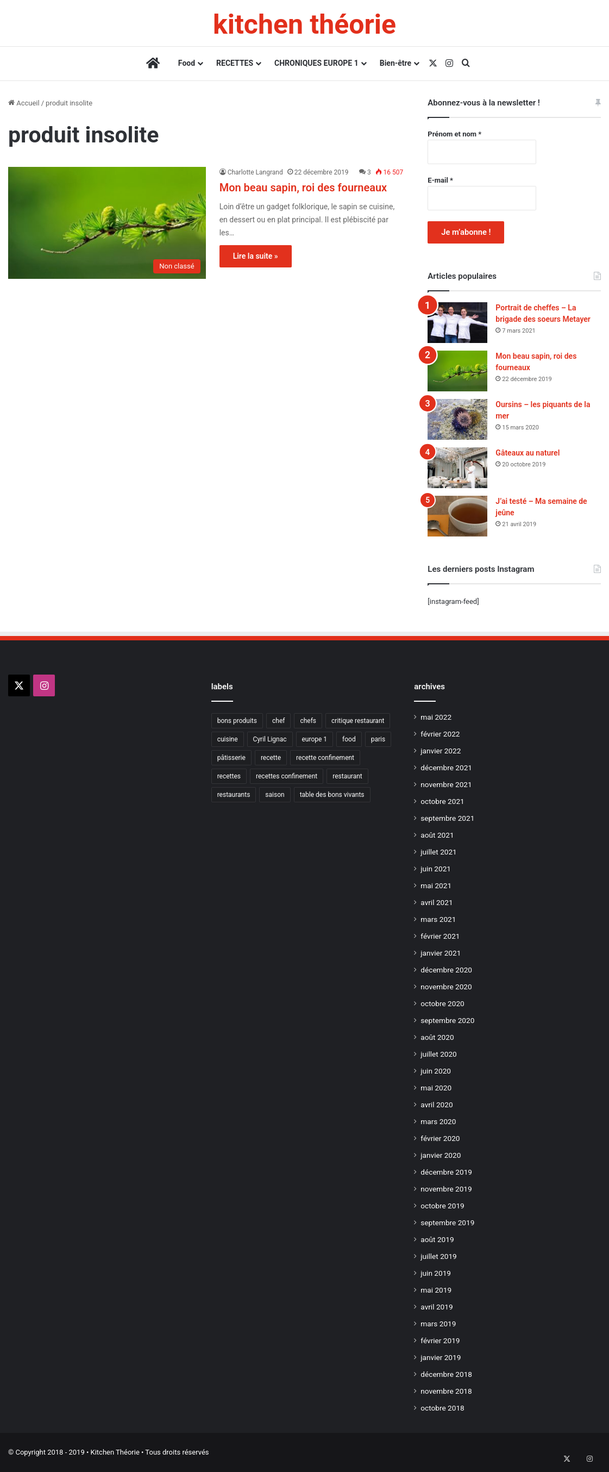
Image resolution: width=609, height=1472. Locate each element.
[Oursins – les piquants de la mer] (457, 419)
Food (186, 63)
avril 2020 (436, 1104)
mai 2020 (435, 1087)
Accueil (24, 103)
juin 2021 (435, 868)
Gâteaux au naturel (527, 452)
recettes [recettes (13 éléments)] (229, 776)
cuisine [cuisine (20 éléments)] (227, 739)
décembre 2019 (446, 1172)
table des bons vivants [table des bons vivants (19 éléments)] (332, 795)
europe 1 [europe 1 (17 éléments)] (315, 739)
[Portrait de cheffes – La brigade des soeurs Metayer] (457, 322)
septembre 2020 (447, 1020)
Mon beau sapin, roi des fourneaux (303, 187)
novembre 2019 (446, 1188)
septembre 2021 (447, 818)
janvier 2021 (440, 953)
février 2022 (440, 733)
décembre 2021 (446, 767)
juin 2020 (435, 1070)
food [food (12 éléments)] (349, 739)
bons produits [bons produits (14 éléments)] (237, 721)
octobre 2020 (442, 1003)
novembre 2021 (446, 784)
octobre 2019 (442, 1205)
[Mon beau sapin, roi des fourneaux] (107, 222)
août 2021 (437, 835)
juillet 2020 (438, 1054)
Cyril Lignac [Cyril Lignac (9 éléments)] (270, 739)
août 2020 (437, 1037)
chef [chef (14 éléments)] (278, 721)
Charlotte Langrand (255, 172)
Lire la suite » (255, 256)
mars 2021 (438, 919)
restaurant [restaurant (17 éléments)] (347, 776)
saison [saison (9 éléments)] (274, 795)
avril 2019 (436, 1306)
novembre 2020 (446, 986)
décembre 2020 (446, 969)
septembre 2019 (447, 1222)
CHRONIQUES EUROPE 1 (316, 63)
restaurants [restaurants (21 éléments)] (233, 795)
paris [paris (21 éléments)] (378, 739)
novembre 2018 (446, 1391)
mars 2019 (438, 1323)
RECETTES (234, 63)
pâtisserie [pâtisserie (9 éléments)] (231, 758)
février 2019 (440, 1340)
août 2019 (437, 1239)
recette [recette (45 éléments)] (271, 758)
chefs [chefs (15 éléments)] (308, 721)
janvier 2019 (440, 1357)
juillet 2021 (438, 851)
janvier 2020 (440, 1155)
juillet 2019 (438, 1256)
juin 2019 (435, 1273)
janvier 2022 (440, 750)
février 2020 (440, 1138)
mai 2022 (435, 717)
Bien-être (395, 63)
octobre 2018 (442, 1408)
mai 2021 (435, 885)
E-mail (440, 180)
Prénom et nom (454, 134)
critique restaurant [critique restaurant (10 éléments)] (357, 721)
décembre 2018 (446, 1374)
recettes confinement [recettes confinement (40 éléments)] (286, 776)
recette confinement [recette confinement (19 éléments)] (325, 758)
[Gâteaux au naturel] (457, 467)
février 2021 (440, 936)
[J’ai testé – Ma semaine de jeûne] (457, 516)
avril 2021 (436, 902)
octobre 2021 (442, 801)
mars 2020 (438, 1121)
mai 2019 (435, 1290)
